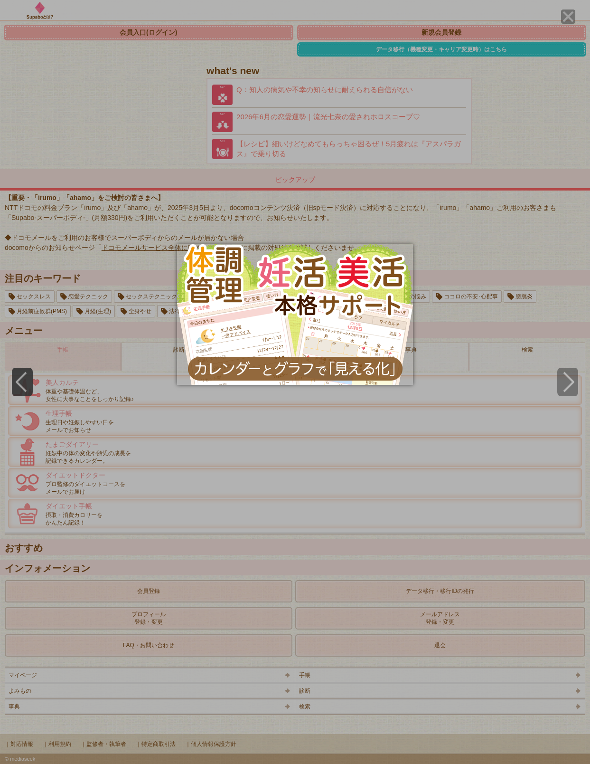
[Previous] (22, 382)
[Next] (567, 382)
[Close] (568, 17)
